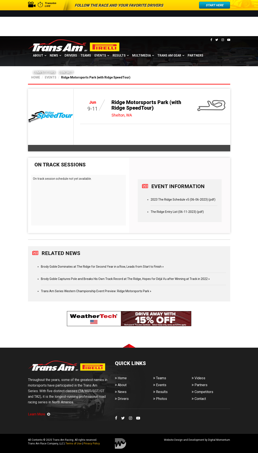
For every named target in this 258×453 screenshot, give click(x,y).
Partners (195, 55)
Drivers (71, 55)
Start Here (214, 5)
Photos (160, 399)
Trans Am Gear (169, 55)
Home (121, 378)
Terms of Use (74, 443)
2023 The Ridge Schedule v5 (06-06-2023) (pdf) (183, 199)
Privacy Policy (91, 443)
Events (100, 55)
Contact (66, 72)
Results (119, 55)
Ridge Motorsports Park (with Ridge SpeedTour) (146, 105)
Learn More (39, 414)
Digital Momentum (120, 443)
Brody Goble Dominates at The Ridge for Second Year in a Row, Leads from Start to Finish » (102, 266)
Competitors (44, 72)
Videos (198, 378)
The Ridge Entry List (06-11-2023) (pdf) (177, 211)
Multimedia (141, 55)
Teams (85, 55)
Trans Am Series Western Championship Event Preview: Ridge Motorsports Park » (96, 291)
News (54, 55)
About (38, 55)
